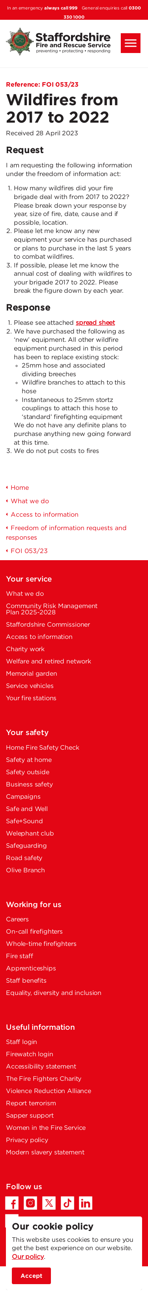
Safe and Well (27, 809)
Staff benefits (26, 981)
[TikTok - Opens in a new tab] (67, 1203)
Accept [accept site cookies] (31, 1276)
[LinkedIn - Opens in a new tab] (86, 1203)
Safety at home (29, 760)
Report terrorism (31, 1104)
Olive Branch (25, 870)
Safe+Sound (24, 821)
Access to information (39, 637)
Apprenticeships (31, 969)
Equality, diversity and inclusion (53, 993)
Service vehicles (30, 686)
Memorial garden (31, 674)
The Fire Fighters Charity (43, 1079)
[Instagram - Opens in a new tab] (30, 1203)
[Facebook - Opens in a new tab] (12, 1203)
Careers (17, 920)
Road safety (24, 858)
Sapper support (30, 1116)
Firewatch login (29, 1054)
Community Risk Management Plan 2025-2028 (51, 609)
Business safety (29, 785)
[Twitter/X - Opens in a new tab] (49, 1203)
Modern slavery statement (45, 1153)
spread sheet (95, 323)
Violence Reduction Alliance (48, 1091)
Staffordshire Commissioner (48, 625)
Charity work (25, 649)
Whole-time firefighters (41, 944)
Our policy (28, 1257)
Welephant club (30, 834)
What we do (25, 594)
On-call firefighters (34, 932)
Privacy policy (27, 1140)
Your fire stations (31, 698)
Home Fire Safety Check (42, 748)
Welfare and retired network (48, 662)
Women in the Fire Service (46, 1128)
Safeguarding (26, 846)
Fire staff (19, 956)
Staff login (21, 1042)
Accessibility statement (41, 1067)
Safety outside (27, 772)
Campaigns (23, 797)
